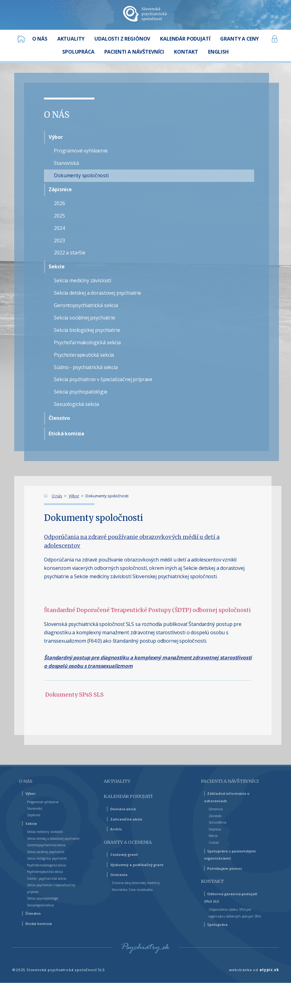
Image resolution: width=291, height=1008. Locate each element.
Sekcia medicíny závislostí (82, 280)
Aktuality (71, 38)
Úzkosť (215, 852)
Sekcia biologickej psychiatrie (87, 330)
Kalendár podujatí (185, 38)
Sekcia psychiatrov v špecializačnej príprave (103, 379)
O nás (39, 38)
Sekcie (56, 266)
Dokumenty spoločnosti (81, 175)
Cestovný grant (128, 854)
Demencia (218, 818)
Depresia (217, 838)
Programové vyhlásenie (81, 150)
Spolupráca (78, 51)
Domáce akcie (126, 809)
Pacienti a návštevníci (134, 51)
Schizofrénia (220, 831)
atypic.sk (269, 993)
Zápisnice (60, 189)
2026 (59, 203)
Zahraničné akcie (130, 819)
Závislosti (217, 825)
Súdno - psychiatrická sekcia (86, 367)
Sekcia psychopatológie (80, 391)
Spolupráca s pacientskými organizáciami (220, 867)
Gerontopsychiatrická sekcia (86, 305)
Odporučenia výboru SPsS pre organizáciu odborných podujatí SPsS (236, 932)
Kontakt (186, 51)
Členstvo (59, 418)
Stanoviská (66, 163)
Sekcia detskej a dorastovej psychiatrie (97, 292)
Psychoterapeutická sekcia (84, 354)
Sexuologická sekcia (76, 404)
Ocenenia (121, 874)
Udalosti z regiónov (122, 38)
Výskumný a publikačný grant (143, 864)
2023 (59, 240)
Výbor (56, 137)
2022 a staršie (69, 252)
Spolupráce (220, 948)
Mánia (214, 845)
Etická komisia (66, 433)
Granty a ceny (239, 38)
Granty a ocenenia (135, 841)
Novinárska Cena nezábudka (138, 889)
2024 (59, 228)
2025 (59, 215)
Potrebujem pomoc (229, 885)
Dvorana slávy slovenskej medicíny (143, 882)
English (218, 51)
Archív (118, 829)
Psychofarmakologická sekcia (87, 342)
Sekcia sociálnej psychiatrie (84, 317)
